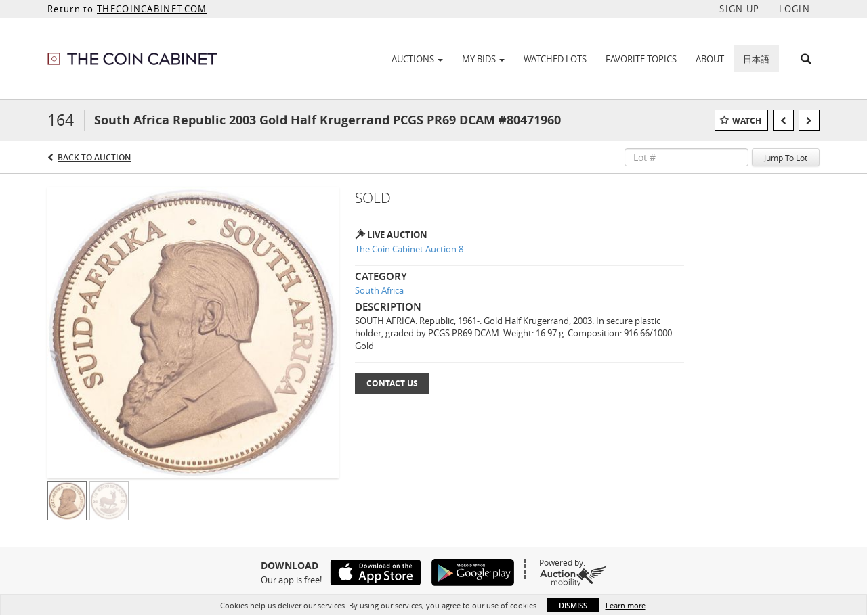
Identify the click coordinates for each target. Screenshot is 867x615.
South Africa (379, 290)
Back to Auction (94, 157)
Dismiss (573, 605)
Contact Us (392, 383)
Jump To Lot (785, 157)
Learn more (626, 605)
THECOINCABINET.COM (152, 9)
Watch (746, 121)
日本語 (756, 59)
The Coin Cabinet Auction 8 (409, 249)
